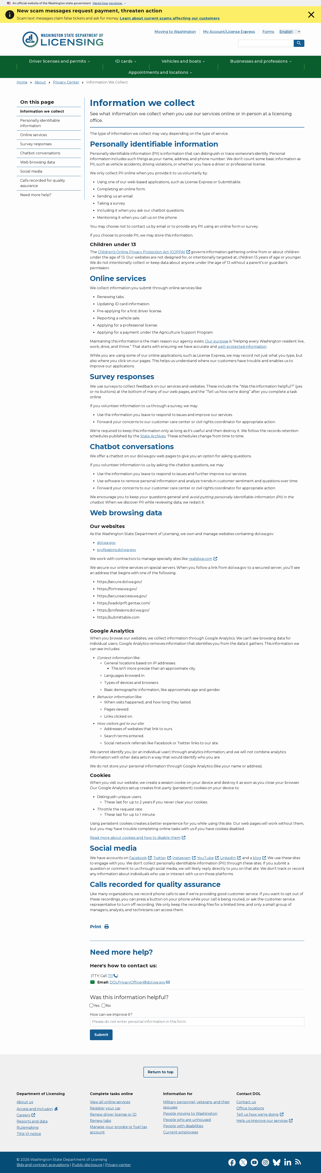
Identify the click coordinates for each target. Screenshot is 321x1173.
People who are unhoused (187, 1120)
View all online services (110, 1102)
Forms (268, 32)
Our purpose (216, 341)
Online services (33, 135)
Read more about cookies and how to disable (137, 838)
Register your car (105, 1108)
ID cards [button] (126, 61)
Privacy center (118, 1165)
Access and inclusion (37, 1109)
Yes (96, 1006)
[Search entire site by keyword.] (266, 43)
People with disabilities (183, 1126)
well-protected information (242, 347)
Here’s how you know (108, 3)
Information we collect (42, 111)
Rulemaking (28, 1127)
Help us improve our (264, 1121)
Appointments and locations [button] (161, 72)
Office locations (250, 1108)
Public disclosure (87, 1165)
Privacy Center (66, 82)
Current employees (180, 1132)
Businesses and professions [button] (261, 61)
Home (22, 82)
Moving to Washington (175, 32)
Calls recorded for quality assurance (42, 183)
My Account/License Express (229, 32)
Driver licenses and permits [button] (60, 61)
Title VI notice (29, 1134)
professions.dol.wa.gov (116, 550)
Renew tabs (100, 1121)
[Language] (290, 31)
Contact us (246, 1102)
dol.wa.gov (106, 543)
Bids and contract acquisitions (43, 1165)
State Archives (153, 436)
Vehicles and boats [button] (184, 61)
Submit (101, 1035)
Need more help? (35, 195)
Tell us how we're (259, 1114)
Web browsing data (37, 162)
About (40, 82)
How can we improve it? (111, 1015)
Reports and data (32, 1121)
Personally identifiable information (40, 123)
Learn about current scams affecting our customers (170, 18)
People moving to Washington (190, 1113)
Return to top (160, 1072)
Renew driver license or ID (113, 1114)
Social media (31, 171)
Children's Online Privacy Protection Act (144, 252)
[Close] (311, 19)
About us (25, 1102)
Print (99, 926)
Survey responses (36, 144)
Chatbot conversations (40, 153)
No (108, 1006)
